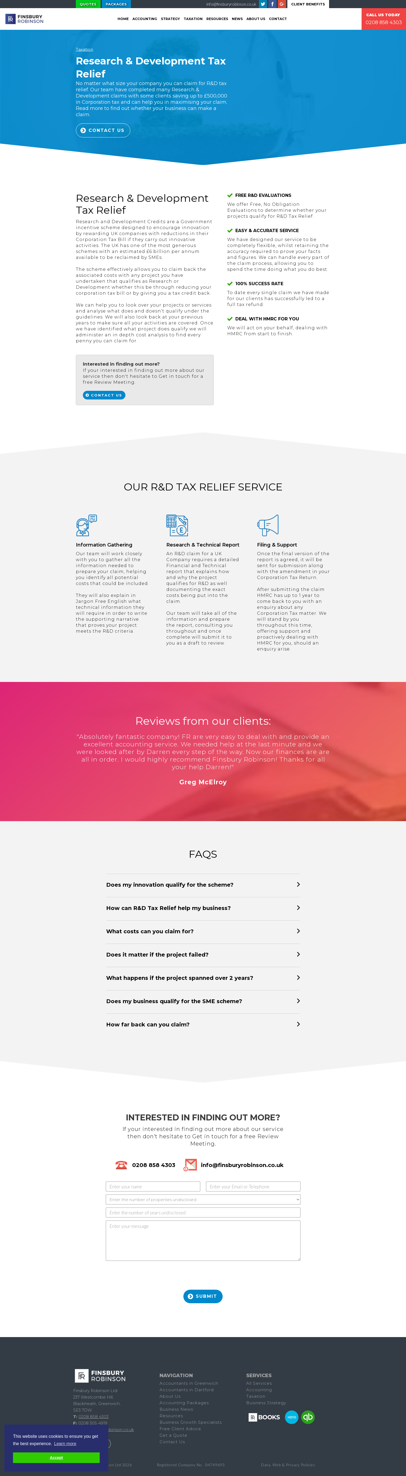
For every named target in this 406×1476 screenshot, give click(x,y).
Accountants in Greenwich (189, 1383)
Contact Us (106, 395)
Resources (217, 19)
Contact (278, 19)
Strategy (170, 19)
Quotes (88, 4)
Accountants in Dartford (187, 1389)
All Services (259, 1383)
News (237, 19)
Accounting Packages (184, 1402)
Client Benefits (308, 4)
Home (123, 19)
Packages (116, 4)
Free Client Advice (180, 1428)
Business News (176, 1409)
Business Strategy (266, 1402)
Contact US (107, 130)
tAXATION (193, 19)
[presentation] (147, 1277)
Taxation (84, 49)
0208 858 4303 (384, 22)
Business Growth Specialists (191, 1422)
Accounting (144, 19)
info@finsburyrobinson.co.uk (231, 4)
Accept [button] (56, 1457)
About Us (255, 19)
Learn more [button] (65, 1443)
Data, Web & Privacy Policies (288, 1464)
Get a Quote (173, 1435)
